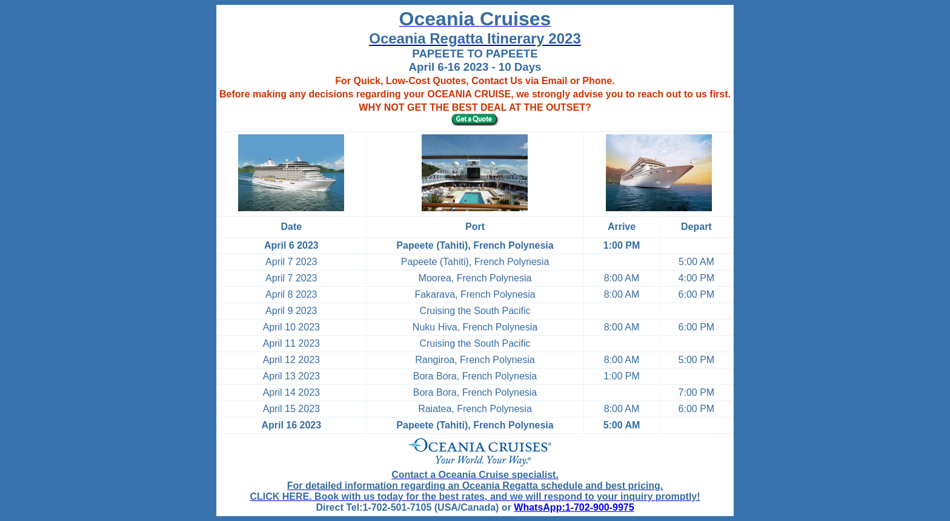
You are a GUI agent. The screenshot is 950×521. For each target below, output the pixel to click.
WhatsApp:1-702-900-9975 (574, 507)
